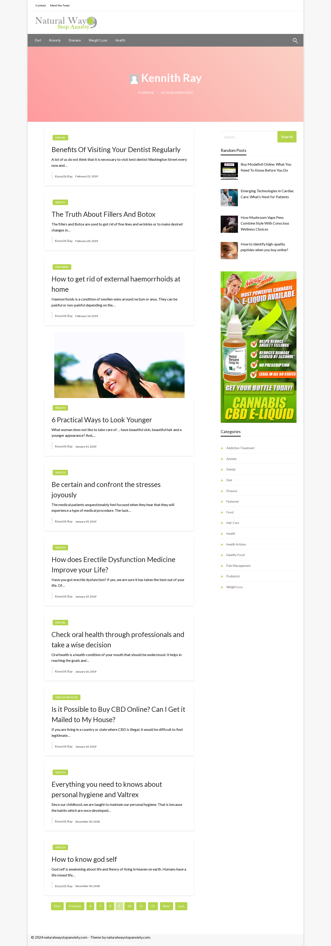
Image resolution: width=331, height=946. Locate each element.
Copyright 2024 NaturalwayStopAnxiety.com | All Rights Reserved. (83, 943)
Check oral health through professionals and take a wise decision (117, 639)
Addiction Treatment (240, 448)
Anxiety (55, 40)
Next (166, 906)
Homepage (146, 93)
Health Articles (66, 697)
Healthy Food (235, 555)
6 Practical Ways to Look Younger (101, 419)
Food (230, 512)
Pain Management (238, 566)
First (57, 906)
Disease (75, 40)
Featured (61, 266)
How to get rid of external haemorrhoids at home (115, 284)
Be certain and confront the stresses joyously (106, 489)
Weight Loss (98, 40)
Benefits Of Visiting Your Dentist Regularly (115, 149)
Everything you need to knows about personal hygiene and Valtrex (106, 789)
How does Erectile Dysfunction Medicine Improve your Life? (113, 564)
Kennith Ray (64, 176)
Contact (40, 5)
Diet (38, 40)
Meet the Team (59, 5)
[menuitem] (38, 40)
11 (141, 906)
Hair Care (232, 523)
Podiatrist (233, 576)
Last (181, 906)
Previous (75, 906)
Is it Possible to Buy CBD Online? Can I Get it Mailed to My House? (118, 714)
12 (153, 906)
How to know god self (84, 859)
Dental (60, 137)
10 (129, 906)
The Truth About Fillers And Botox (103, 214)
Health (120, 40)
